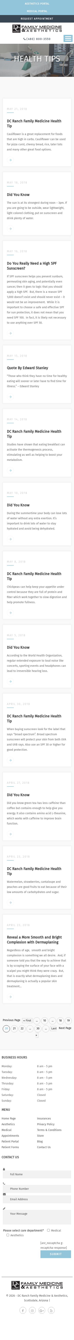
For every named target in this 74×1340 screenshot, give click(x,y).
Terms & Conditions (49, 1130)
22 (22, 1028)
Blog (40, 1141)
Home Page (9, 1118)
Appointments (10, 1135)
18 (60, 1020)
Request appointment (37, 18)
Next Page (65, 1028)
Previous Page (11, 1020)
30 (38, 1028)
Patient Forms (10, 1147)
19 (68, 1020)
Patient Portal (10, 1141)
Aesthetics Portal (37, 3)
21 (14, 1028)
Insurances (44, 1118)
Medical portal (37, 11)
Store (40, 1135)
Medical (6, 1130)
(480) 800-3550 (38, 39)
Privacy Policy (45, 1124)
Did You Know (18, 195)
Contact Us (44, 1147)
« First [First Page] (27, 1020)
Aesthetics (8, 1124)
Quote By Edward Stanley (27, 368)
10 (44, 1020)
